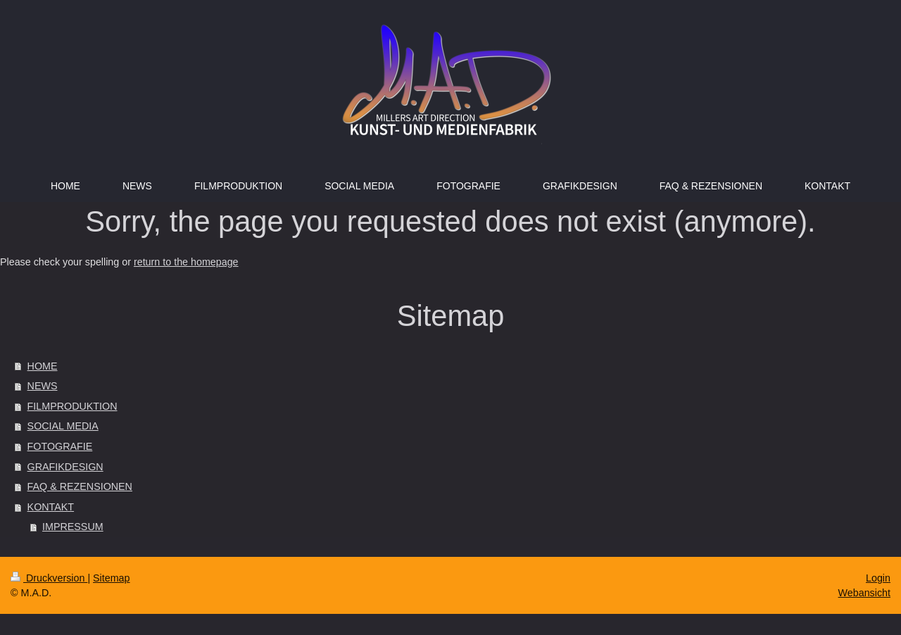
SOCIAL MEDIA (63, 426)
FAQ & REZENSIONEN (79, 486)
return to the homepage (186, 262)
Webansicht (864, 592)
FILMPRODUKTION (72, 406)
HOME (42, 366)
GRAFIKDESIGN (65, 466)
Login (878, 578)
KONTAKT (50, 507)
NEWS (42, 385)
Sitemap (111, 578)
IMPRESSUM (72, 526)
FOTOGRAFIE (60, 446)
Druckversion (49, 578)
